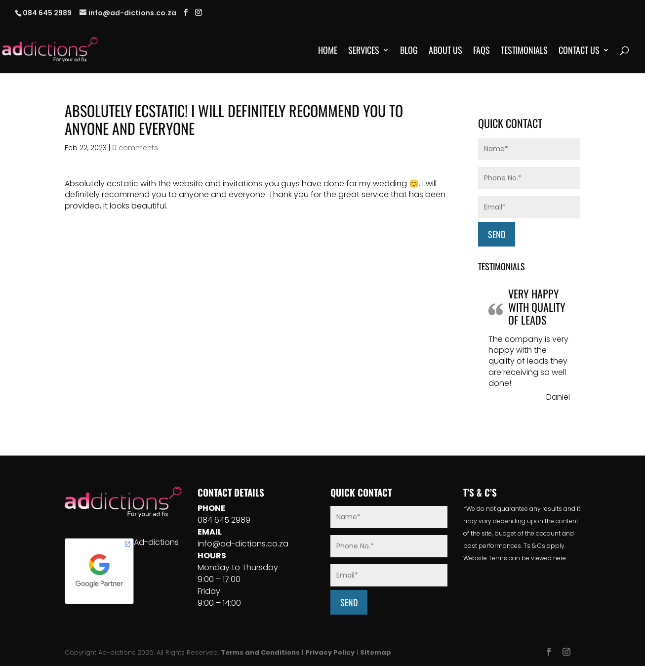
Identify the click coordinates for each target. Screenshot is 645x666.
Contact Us (579, 51)
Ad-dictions (156, 542)
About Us (445, 51)
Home (327, 51)
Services (363, 51)
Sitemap (375, 652)
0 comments (135, 148)
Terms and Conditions (260, 652)
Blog (409, 51)
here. (560, 558)
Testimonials (524, 51)
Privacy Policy (330, 652)
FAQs (481, 51)
